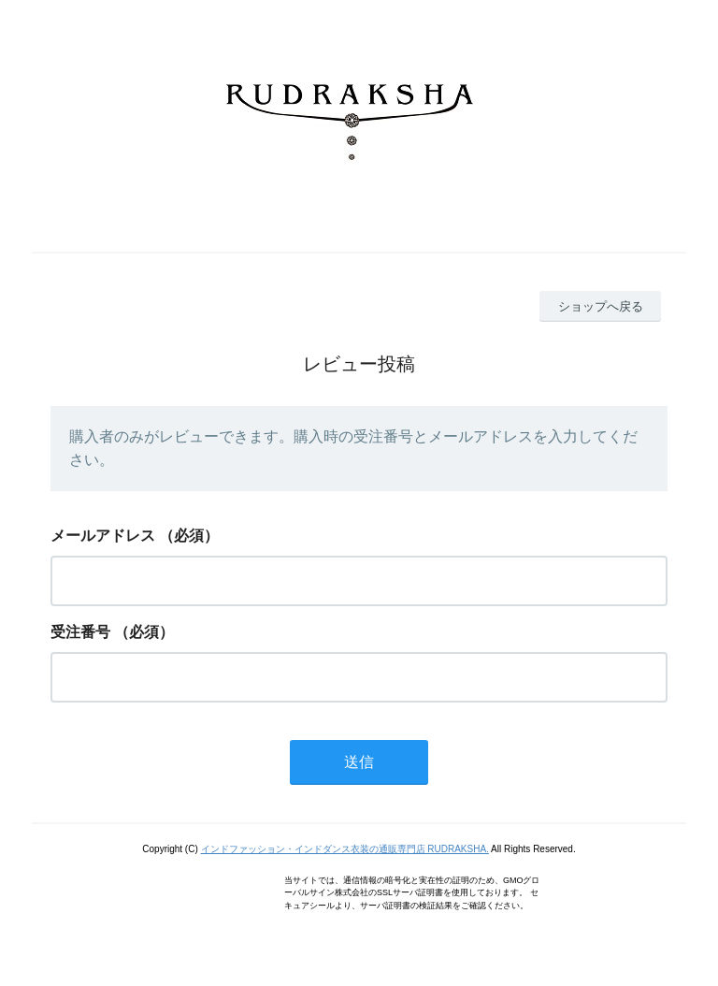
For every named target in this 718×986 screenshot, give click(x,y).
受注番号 (80, 632)
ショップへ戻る (600, 306)
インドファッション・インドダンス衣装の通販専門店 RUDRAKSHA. (345, 849)
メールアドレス (102, 536)
